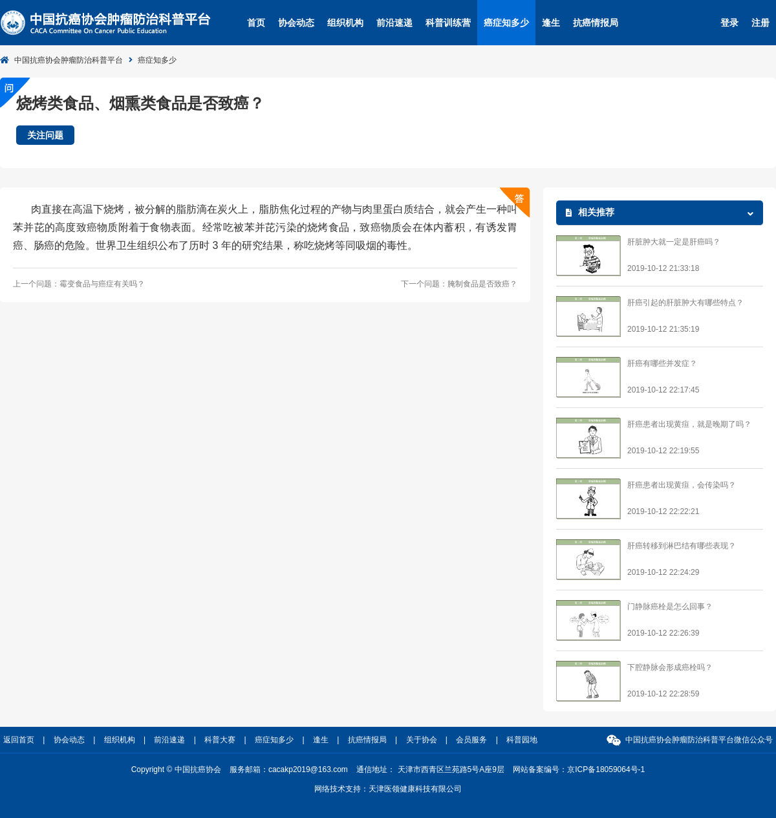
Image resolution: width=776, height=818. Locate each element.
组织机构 (345, 22)
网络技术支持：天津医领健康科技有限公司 (388, 788)
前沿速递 (394, 22)
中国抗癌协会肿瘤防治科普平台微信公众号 (699, 739)
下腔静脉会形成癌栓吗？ (670, 667)
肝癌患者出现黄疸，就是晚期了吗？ (689, 424)
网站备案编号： (579, 769)
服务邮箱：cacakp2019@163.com (289, 769)
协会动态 (296, 22)
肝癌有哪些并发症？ (662, 363)
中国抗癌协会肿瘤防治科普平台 (68, 60)
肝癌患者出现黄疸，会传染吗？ (681, 485)
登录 (729, 22)
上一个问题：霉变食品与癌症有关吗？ (79, 283)
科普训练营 (448, 22)
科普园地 (521, 739)
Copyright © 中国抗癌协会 (176, 769)
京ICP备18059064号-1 (606, 769)
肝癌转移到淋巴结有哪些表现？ (681, 545)
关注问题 (45, 135)
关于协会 (421, 739)
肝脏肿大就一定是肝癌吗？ (673, 241)
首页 (256, 22)
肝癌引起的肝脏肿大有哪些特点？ (685, 302)
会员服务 (471, 739)
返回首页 (18, 739)
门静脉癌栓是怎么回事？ (670, 606)
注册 (760, 22)
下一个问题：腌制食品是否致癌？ (459, 283)
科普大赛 (219, 739)
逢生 (551, 22)
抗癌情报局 (595, 22)
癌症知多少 (506, 22)
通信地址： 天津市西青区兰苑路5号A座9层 (430, 769)
